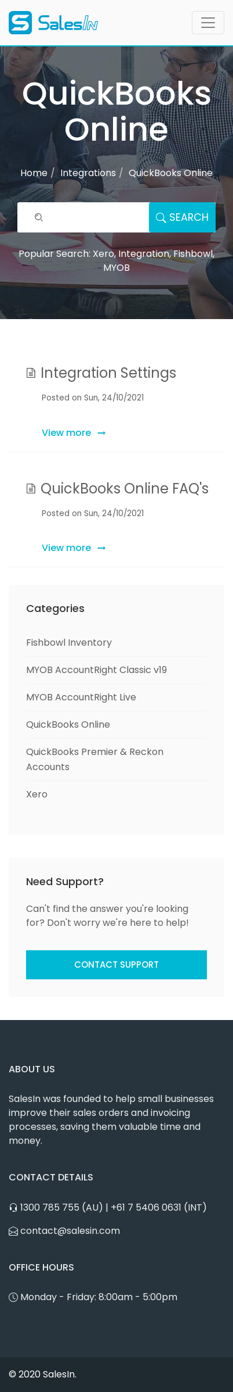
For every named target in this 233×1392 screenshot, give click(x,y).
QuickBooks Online (68, 724)
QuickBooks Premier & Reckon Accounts (94, 759)
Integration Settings (108, 372)
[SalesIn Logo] (53, 23)
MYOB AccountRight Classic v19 (96, 670)
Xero (37, 794)
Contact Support (116, 964)
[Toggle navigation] (208, 22)
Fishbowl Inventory (69, 642)
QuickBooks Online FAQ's (125, 488)
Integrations (88, 173)
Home (34, 173)
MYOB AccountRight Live (81, 697)
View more (66, 432)
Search (182, 217)
